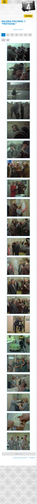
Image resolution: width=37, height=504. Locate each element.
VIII (3, 40)
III (12, 35)
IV (16, 35)
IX (7, 40)
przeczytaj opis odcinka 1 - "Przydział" (24, 458)
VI (25, 35)
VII (30, 35)
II (7, 35)
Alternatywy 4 (29, 6)
